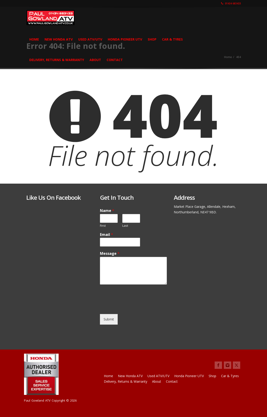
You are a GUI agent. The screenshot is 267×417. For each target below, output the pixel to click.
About (95, 60)
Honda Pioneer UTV (125, 39)
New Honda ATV (59, 39)
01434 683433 (231, 3)
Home (34, 39)
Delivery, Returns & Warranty (56, 60)
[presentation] (135, 306)
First (103, 226)
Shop (152, 39)
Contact (115, 60)
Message (110, 253)
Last (125, 226)
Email (106, 234)
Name (107, 210)
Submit (109, 319)
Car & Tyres (172, 39)
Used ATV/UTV (90, 39)
